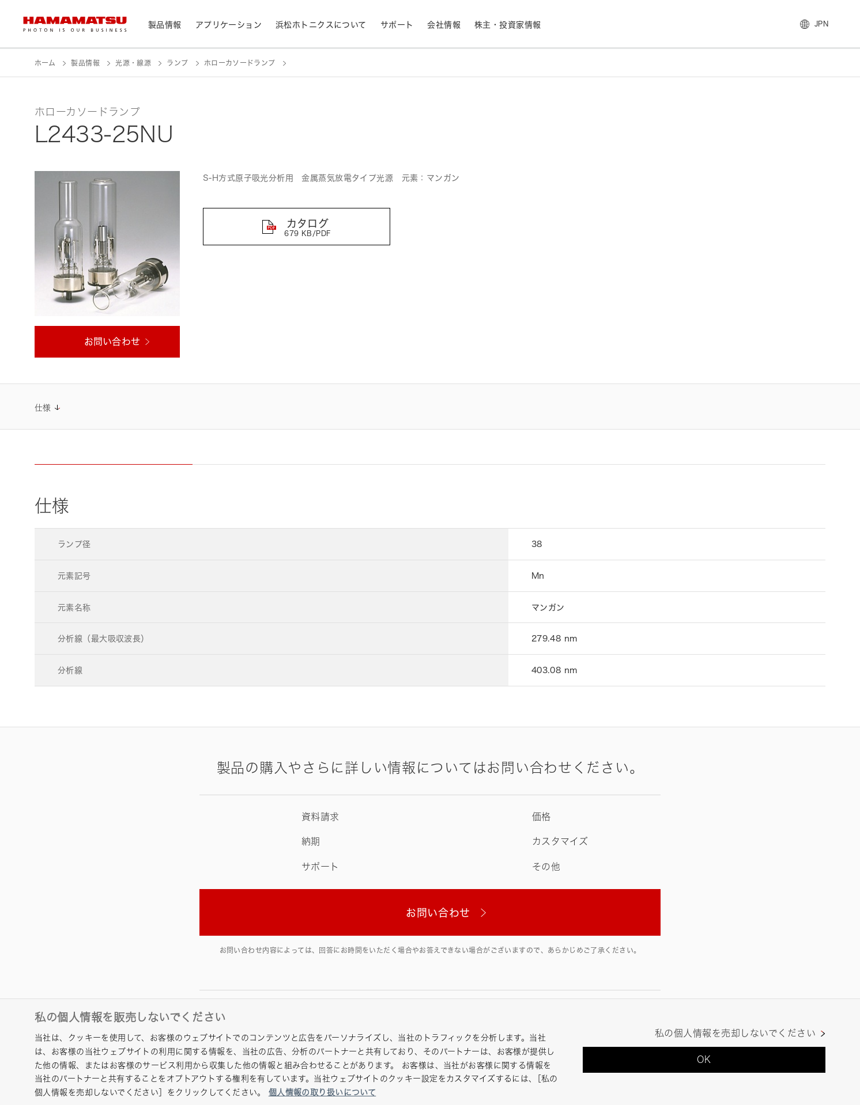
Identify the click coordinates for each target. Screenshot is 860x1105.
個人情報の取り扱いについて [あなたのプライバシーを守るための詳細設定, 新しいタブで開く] (322, 1092)
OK (704, 1059)
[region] (430, 1051)
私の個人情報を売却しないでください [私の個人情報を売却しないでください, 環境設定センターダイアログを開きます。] (735, 1033)
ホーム (45, 63)
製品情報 (85, 63)
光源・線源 (133, 63)
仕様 (43, 407)
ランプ (177, 63)
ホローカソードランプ (240, 63)
